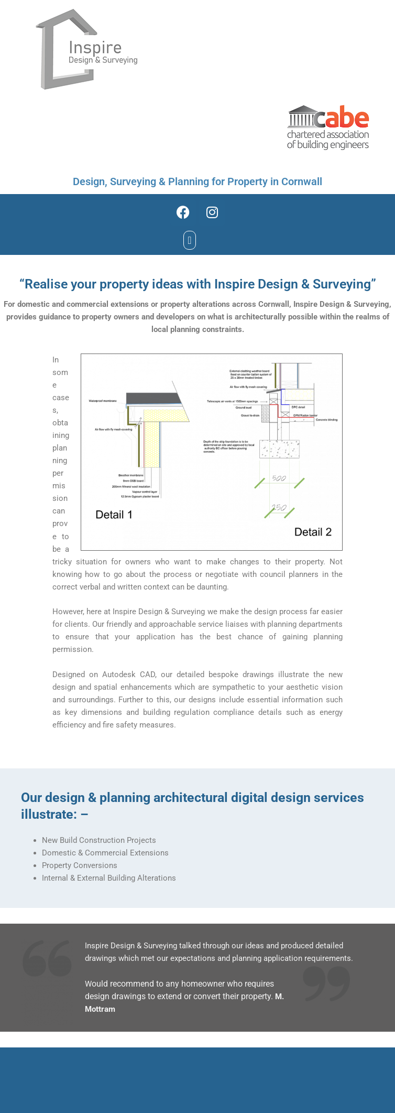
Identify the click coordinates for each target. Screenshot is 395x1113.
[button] (189, 240)
